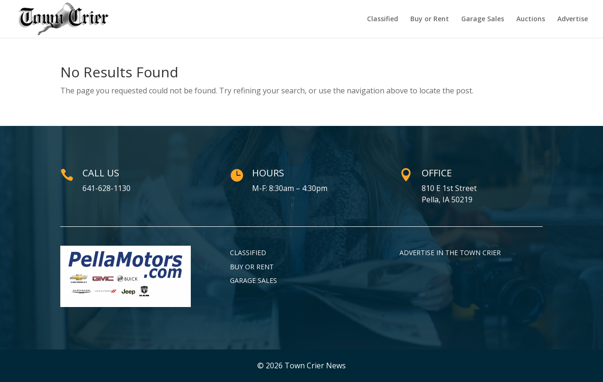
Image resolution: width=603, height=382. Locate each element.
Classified (382, 19)
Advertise (572, 19)
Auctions (530, 19)
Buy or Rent (429, 19)
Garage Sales (482, 19)
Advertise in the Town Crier (450, 252)
